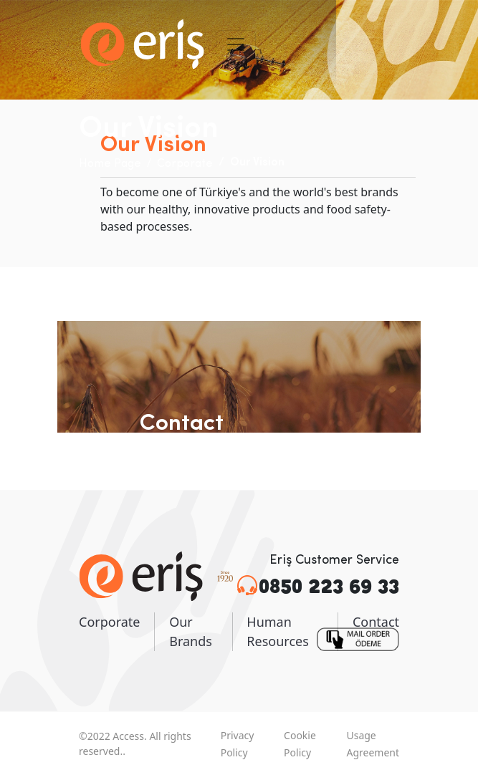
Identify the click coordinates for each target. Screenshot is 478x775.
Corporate (185, 164)
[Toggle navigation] (236, 44)
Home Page (110, 164)
